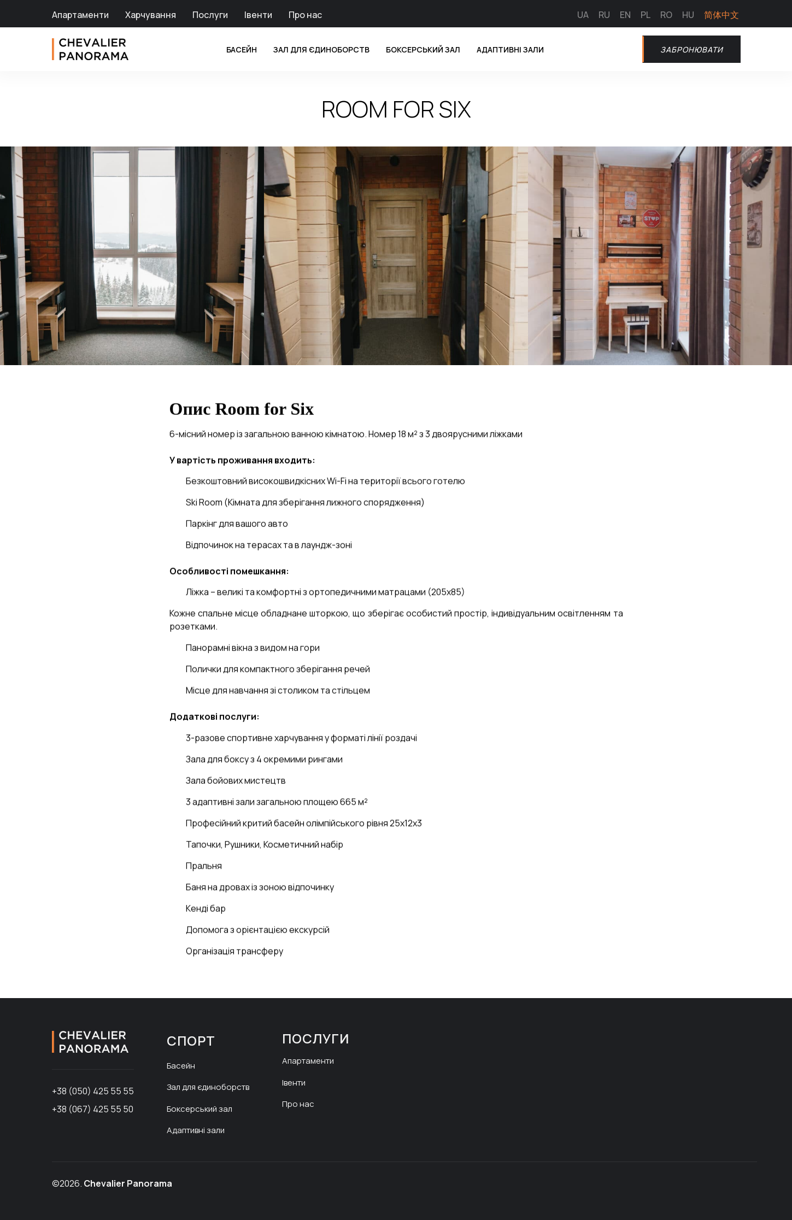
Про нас (305, 15)
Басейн (223, 49)
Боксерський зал (423, 49)
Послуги (210, 15)
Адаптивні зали (519, 49)
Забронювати (688, 49)
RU (604, 15)
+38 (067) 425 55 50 (92, 1109)
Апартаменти (80, 15)
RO (666, 15)
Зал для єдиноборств (310, 49)
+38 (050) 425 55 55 (93, 1091)
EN (625, 15)
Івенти (258, 15)
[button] (62, 377)
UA (583, 15)
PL (645, 15)
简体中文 (721, 15)
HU (688, 15)
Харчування (150, 15)
